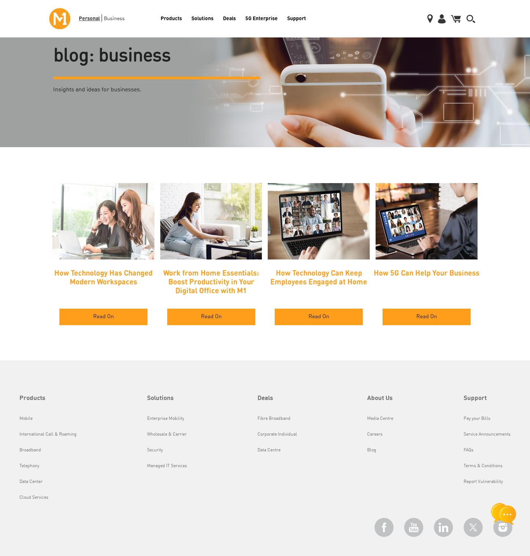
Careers (375, 434)
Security (155, 450)
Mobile (26, 419)
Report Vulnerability (483, 482)
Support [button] (475, 398)
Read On (103, 317)
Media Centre (380, 419)
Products (171, 18)
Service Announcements (487, 434)
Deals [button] (265, 398)
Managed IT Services (167, 466)
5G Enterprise (261, 18)
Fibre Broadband (273, 419)
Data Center (31, 482)
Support (296, 18)
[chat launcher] (503, 514)
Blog (371, 450)
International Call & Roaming (48, 434)
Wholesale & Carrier (167, 434)
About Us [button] (380, 398)
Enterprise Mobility (165, 419)
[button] (471, 19)
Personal (89, 18)
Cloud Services (33, 497)
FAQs (469, 450)
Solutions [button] (160, 398)
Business (114, 18)
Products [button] (32, 398)
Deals (229, 18)
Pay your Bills (477, 419)
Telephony (29, 466)
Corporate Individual (277, 434)
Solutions (202, 18)
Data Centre (269, 450)
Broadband (30, 450)
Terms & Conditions (483, 466)
